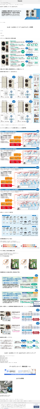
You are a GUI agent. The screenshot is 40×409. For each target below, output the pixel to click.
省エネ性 (1, 30)
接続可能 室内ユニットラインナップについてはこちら (7, 355)
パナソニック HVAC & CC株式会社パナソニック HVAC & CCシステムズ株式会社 (6, 3)
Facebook (22, 402)
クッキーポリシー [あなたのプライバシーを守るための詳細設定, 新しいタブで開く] (6, 408)
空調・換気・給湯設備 (2, 4)
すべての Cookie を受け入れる (36, 407)
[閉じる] (39, 406)
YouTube (19, 402)
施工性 (1, 33)
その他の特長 (2, 35)
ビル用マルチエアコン (11, 4)
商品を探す (7, 4)
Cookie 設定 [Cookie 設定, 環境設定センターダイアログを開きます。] (36, 404)
